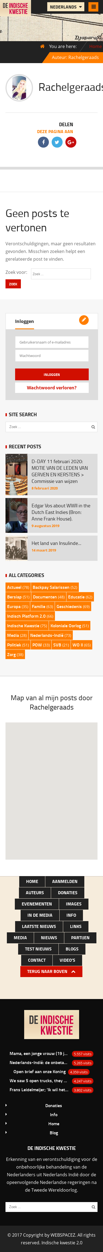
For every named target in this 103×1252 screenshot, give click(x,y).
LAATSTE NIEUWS (39, 926)
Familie (38, 606)
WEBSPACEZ (63, 1235)
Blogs (72, 949)
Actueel (14, 587)
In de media (39, 915)
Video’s (67, 960)
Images (74, 904)
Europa (14, 606)
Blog (54, 1132)
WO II (78, 645)
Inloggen (24, 321)
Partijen (80, 937)
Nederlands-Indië (46, 635)
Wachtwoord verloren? (52, 388)
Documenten (45, 596)
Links (76, 926)
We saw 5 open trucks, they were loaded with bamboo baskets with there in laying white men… (39, 1080)
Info (71, 915)
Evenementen (37, 904)
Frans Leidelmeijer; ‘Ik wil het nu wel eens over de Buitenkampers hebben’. (39, 1089)
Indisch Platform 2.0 (26, 616)
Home (95, 46)
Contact (37, 960)
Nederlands (64, 7)
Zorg (11, 654)
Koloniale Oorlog (66, 625)
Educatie (76, 596)
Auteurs (35, 892)
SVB (57, 645)
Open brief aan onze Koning (39, 1071)
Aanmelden (64, 881)
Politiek (14, 645)
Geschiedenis (69, 606)
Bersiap (14, 596)
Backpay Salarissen (51, 587)
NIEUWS (49, 937)
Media (13, 635)
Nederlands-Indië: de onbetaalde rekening (39, 1062)
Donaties (67, 892)
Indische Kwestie (23, 625)
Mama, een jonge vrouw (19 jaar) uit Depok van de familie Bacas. (39, 1053)
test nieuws (38, 949)
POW (37, 645)
